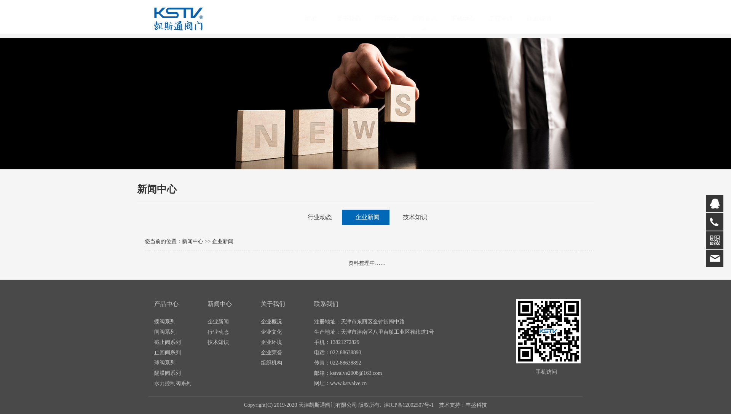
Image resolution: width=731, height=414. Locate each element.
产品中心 (394, 19)
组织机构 (271, 363)
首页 (318, 19)
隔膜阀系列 (167, 373)
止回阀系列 (167, 352)
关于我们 (356, 19)
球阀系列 (165, 363)
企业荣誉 (271, 352)
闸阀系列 (165, 332)
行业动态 (320, 217)
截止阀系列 (167, 342)
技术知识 (415, 217)
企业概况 (271, 322)
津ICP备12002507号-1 (409, 405)
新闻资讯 (432, 19)
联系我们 (546, 19)
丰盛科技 (476, 405)
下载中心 (470, 19)
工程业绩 (508, 19)
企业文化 (271, 332)
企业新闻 (367, 217)
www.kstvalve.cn (348, 383)
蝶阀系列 (165, 322)
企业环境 (271, 342)
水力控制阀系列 (173, 383)
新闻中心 (192, 241)
